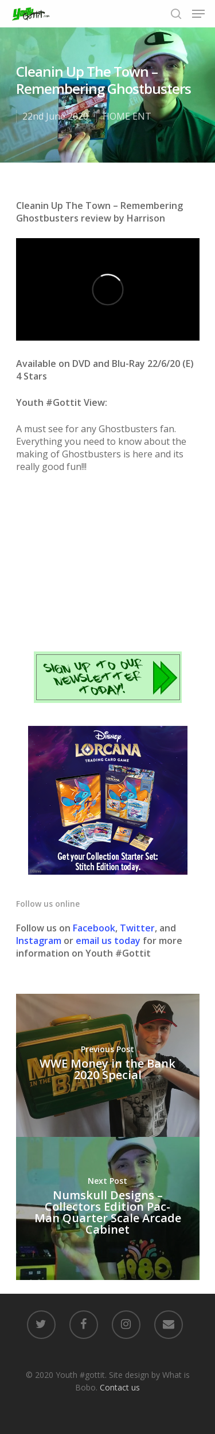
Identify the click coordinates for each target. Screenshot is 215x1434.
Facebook (94, 928)
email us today (108, 940)
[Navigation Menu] (198, 13)
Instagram (40, 940)
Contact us (120, 1387)
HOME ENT (127, 116)
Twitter (137, 928)
